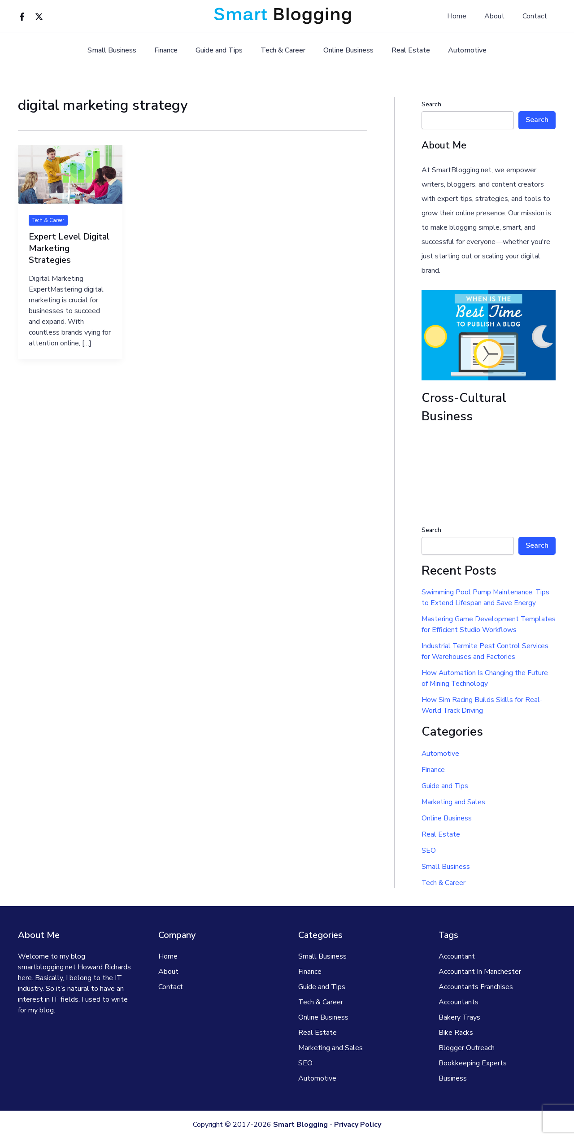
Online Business (345, 50)
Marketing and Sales (454, 802)
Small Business (122, 50)
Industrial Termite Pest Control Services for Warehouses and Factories (485, 651)
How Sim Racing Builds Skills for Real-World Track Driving (482, 705)
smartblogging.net (47, 967)
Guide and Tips (222, 50)
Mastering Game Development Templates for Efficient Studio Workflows (488, 624)
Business (453, 1078)
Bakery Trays (459, 1017)
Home (465, 16)
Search (431, 104)
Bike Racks (456, 1033)
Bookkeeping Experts (473, 1063)
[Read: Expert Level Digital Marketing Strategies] (70, 174)
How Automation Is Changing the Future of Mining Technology (485, 678)
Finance (173, 50)
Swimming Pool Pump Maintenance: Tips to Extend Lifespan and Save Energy (486, 597)
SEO (429, 850)
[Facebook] (22, 17)
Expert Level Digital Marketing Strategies (70, 248)
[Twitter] (39, 17)
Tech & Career (283, 50)
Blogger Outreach (467, 1048)
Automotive (456, 50)
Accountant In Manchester (480, 972)
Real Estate (403, 50)
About (500, 16)
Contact (536, 16)
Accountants (458, 1002)
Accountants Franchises (476, 987)
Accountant (457, 956)
